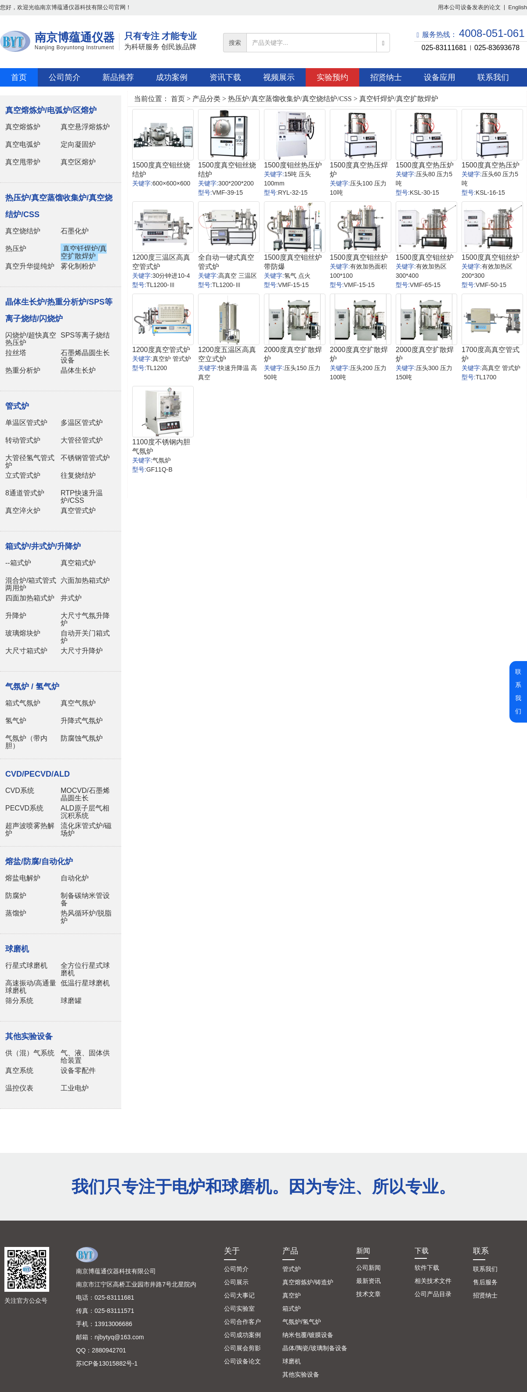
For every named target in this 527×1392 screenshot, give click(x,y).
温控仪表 (19, 1088)
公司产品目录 (433, 1294)
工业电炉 (75, 1088)
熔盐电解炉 (22, 878)
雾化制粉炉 (78, 266)
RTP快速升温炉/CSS (82, 496)
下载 (422, 1250)
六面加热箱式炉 (85, 580)
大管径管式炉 (82, 440)
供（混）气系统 (29, 1053)
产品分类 (206, 98)
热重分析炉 (22, 370)
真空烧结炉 (22, 231)
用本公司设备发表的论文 (469, 7)
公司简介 (236, 1268)
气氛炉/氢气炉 (301, 1321)
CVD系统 (19, 790)
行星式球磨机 (26, 965)
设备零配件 (78, 1070)
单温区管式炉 (26, 422)
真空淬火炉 (22, 510)
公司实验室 (239, 1308)
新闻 (363, 1250)
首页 (178, 98)
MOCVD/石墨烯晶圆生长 (85, 794)
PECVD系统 (24, 808)
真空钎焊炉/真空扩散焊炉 (84, 252)
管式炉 (291, 1268)
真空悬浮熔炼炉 (85, 127)
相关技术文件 (433, 1280)
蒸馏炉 (15, 913)
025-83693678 (497, 47)
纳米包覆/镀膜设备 (307, 1334)
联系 (481, 1251)
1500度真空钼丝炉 (359, 257)
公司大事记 (239, 1295)
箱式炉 (291, 1308)
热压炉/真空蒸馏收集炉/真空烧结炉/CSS (290, 98)
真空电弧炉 (22, 144)
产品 (290, 1251)
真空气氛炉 (78, 703)
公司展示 (236, 1282)
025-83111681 (444, 47)
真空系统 (19, 1070)
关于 (232, 1251)
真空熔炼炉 (22, 127)
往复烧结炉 (78, 475)
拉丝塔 (15, 352)
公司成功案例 (242, 1334)
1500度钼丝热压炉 (293, 165)
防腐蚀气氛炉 (82, 738)
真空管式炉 (78, 510)
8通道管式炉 (24, 493)
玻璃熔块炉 (22, 633)
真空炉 (291, 1295)
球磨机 (291, 1361)
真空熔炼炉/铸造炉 (307, 1282)
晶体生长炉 (78, 370)
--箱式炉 (18, 563)
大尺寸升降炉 (82, 650)
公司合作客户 (242, 1321)
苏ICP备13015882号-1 (106, 1363)
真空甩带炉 (22, 162)
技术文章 (368, 1294)
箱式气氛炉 (22, 703)
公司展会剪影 (242, 1348)
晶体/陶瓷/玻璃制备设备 (314, 1348)
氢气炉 (15, 720)
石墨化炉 (75, 231)
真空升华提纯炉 (29, 266)
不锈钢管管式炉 (85, 458)
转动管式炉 (22, 440)
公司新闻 (368, 1267)
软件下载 (427, 1267)
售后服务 (485, 1282)
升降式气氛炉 (82, 720)
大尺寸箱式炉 (26, 650)
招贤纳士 (485, 1295)
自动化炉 (75, 878)
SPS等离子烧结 (85, 335)
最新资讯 (368, 1280)
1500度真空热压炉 (425, 165)
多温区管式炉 (82, 422)
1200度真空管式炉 (161, 349)
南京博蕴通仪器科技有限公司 (116, 1271)
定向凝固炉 (78, 144)
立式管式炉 (22, 475)
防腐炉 (15, 895)
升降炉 (15, 615)
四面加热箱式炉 (29, 598)
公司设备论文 (242, 1361)
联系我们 (485, 1268)
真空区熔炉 (78, 162)
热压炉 (15, 248)
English (517, 7)
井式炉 (71, 598)
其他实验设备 (300, 1374)
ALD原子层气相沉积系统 (85, 811)
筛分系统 (19, 1000)
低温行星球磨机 (85, 983)
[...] (311, 42)
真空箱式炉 (78, 563)
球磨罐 (71, 1000)
